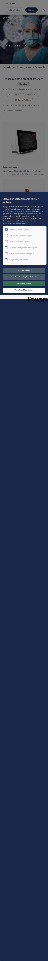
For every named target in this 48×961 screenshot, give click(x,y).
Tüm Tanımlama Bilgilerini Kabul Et (23, 277)
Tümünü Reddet (24, 270)
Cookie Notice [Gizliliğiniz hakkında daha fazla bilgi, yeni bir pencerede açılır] (21, 223)
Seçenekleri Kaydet (24, 283)
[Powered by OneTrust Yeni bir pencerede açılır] (37, 297)
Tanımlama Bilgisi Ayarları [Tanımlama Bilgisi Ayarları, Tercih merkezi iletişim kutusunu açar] (24, 290)
